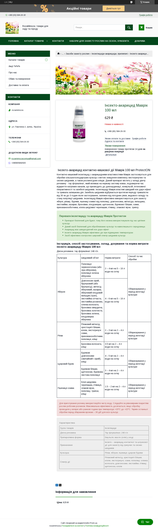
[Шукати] (129, 27)
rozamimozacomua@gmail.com (26, 158)
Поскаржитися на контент (73, 526)
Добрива (140, 41)
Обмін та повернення (19, 79)
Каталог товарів (34, 41)
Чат (145, 522)
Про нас (13, 72)
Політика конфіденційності (97, 526)
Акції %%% (14, 66)
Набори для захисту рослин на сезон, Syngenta (99, 41)
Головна (13, 41)
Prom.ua (93, 523)
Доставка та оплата (19, 85)
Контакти (58, 41)
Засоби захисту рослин (77, 53)
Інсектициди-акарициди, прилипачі (110, 53)
